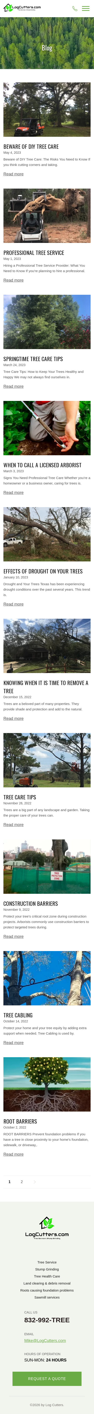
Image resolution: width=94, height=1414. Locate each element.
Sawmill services (47, 1297)
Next (34, 1182)
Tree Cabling (17, 1015)
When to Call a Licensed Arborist (42, 465)
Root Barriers (20, 1121)
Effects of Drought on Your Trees (43, 571)
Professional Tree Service (33, 252)
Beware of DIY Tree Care (31, 146)
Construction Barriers (30, 903)
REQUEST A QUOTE (47, 1379)
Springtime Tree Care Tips (33, 359)
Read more (13, 174)
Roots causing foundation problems (47, 1290)
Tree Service (47, 1262)
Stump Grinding (47, 1269)
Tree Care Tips (19, 797)
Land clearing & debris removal (47, 1283)
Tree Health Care (47, 1276)
